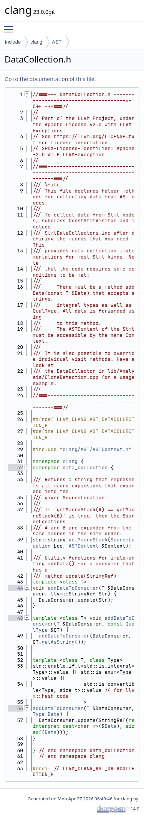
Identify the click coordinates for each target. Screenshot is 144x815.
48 (15, 618)
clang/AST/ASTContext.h (96, 449)
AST (56, 42)
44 (15, 588)
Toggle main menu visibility (10, 26)
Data (54, 714)
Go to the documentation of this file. (50, 79)
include (13, 42)
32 (15, 467)
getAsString (57, 642)
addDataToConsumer (73, 588)
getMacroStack (88, 539)
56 (15, 708)
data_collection (85, 467)
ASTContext (84, 546)
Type (39, 714)
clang (36, 42)
